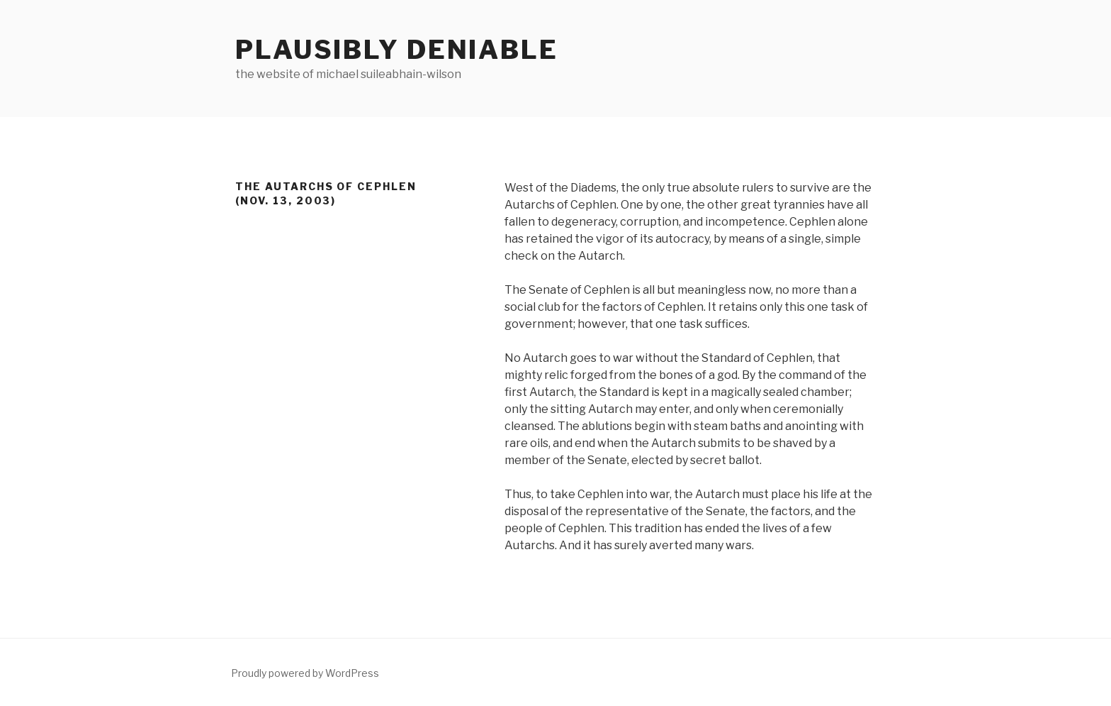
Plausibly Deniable (396, 49)
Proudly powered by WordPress (305, 673)
